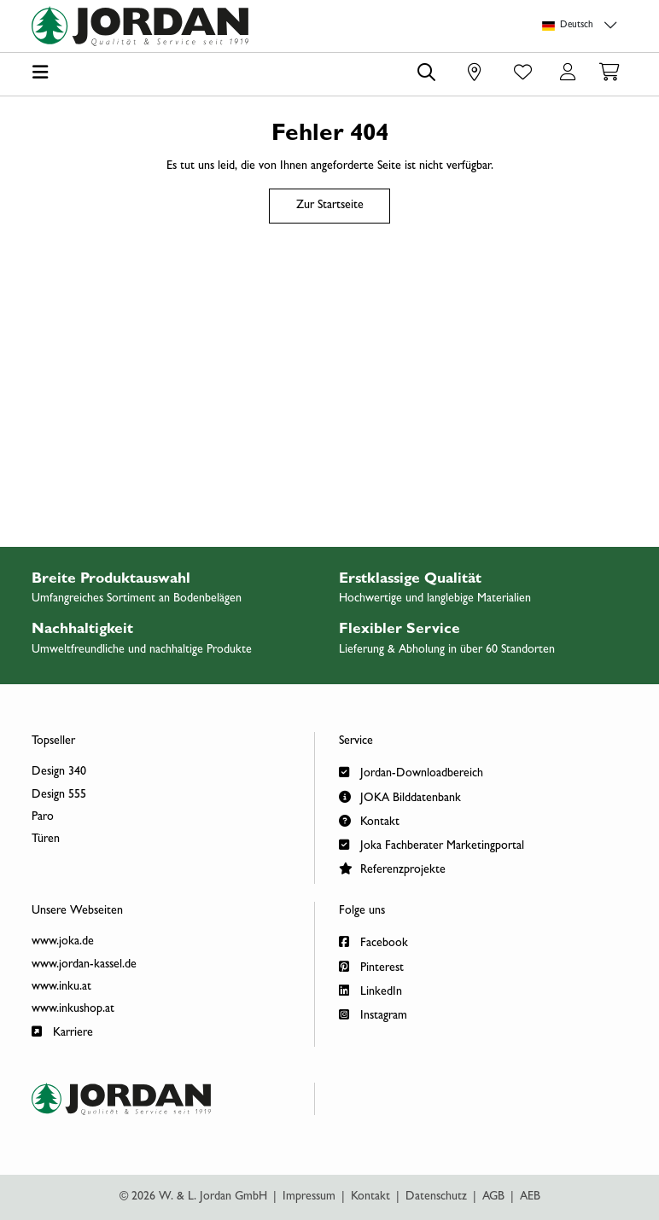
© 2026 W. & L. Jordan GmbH (193, 1197)
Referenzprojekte (392, 868)
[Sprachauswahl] (582, 26)
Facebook (373, 941)
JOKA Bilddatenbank (400, 796)
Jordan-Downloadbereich (411, 772)
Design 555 (59, 795)
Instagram (373, 1014)
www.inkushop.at (73, 1009)
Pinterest (371, 966)
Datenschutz (436, 1197)
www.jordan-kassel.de (84, 965)
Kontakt (369, 820)
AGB (493, 1197)
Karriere (62, 1031)
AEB (530, 1197)
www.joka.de (63, 942)
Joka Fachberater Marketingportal (431, 844)
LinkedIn (370, 990)
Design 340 (59, 772)
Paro (43, 817)
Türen (46, 839)
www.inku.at (61, 987)
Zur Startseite (330, 206)
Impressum (309, 1197)
